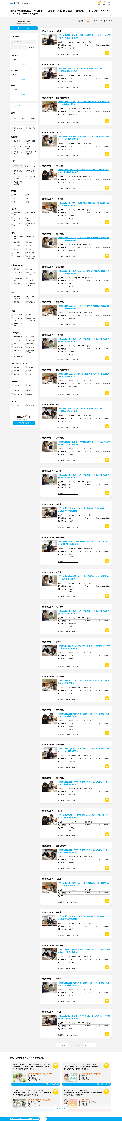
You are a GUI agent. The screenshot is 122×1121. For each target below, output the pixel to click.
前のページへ (61, 1045)
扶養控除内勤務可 (18, 214)
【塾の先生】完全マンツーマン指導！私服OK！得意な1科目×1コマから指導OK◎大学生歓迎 (84, 70)
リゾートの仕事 (18, 224)
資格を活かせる (31, 303)
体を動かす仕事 (18, 219)
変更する (24, 64)
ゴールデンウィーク (18, 406)
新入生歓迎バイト (31, 406)
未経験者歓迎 (18, 336)
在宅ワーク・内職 (31, 219)
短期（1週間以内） (31, 142)
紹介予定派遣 (18, 394)
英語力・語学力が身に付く (31, 319)
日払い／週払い (31, 129)
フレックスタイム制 (31, 177)
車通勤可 (30, 315)
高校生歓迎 (30, 336)
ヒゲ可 (29, 374)
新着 (95, 21)
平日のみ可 (30, 171)
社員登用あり (31, 253)
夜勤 (28, 202)
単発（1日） (17, 141)
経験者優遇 (17, 302)
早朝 (15, 195)
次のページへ (89, 1045)
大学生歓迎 (17, 340)
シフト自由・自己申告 (18, 177)
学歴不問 (16, 344)
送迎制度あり (31, 242)
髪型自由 (30, 367)
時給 (15, 119)
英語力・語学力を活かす (18, 297)
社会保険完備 (18, 253)
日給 (23, 119)
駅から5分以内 (18, 315)
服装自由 (16, 371)
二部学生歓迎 (31, 340)
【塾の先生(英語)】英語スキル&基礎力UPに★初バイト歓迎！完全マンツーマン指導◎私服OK (83, 138)
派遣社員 (30, 390)
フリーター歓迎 (18, 352)
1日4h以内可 (31, 213)
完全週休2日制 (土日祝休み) (18, 183)
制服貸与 (16, 249)
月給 (32, 119)
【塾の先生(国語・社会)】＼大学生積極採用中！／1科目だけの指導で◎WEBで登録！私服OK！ (84, 36)
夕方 (28, 198)
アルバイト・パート (18, 386)
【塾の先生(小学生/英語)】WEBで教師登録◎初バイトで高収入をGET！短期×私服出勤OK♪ (84, 103)
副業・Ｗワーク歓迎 (31, 352)
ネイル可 (16, 374)
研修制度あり (31, 236)
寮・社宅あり (18, 245)
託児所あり (17, 256)
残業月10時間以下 (31, 224)
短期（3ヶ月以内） (31, 147)
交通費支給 (17, 242)
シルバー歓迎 (18, 347)
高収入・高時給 (18, 129)
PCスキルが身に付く (18, 325)
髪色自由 (16, 367)
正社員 (29, 385)
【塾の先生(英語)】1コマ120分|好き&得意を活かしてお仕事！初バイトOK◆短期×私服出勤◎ (83, 171)
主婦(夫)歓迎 (31, 344)
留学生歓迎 (30, 347)
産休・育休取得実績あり (31, 257)
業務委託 (30, 394)
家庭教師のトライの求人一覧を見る (68, 54)
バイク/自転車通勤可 (18, 319)
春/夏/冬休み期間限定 (31, 153)
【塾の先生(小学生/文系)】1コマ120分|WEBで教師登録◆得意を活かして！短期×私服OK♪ (83, 239)
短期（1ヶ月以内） (18, 147)
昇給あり (30, 245)
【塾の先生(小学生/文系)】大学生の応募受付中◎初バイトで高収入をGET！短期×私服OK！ (83, 340)
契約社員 (16, 390)
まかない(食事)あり (18, 237)
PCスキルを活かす (31, 297)
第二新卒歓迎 (18, 356)
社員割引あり (31, 249)
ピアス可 (30, 371)
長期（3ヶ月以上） (18, 153)
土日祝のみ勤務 (18, 172)
